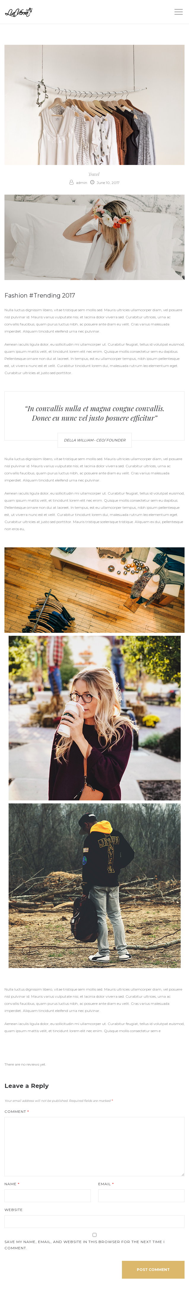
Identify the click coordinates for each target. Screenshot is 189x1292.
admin (78, 182)
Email (106, 1184)
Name (12, 1184)
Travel (93, 174)
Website (13, 1209)
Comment (16, 1111)
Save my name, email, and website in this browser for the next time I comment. (84, 1244)
